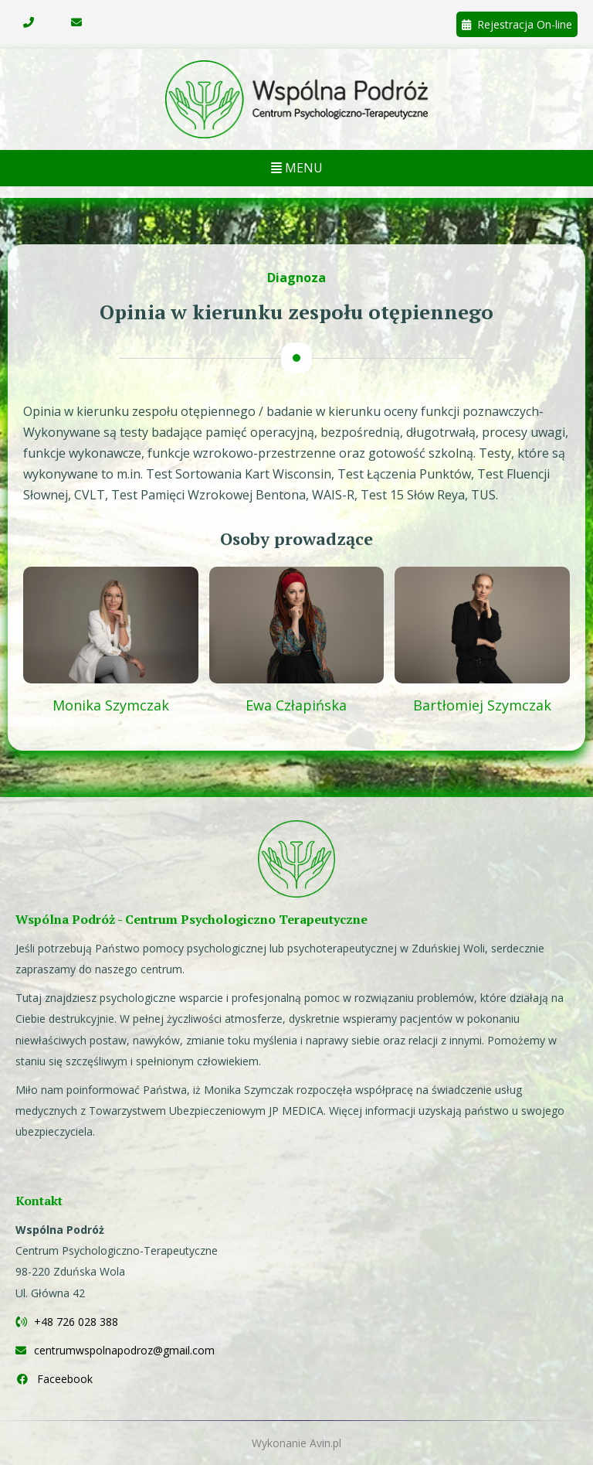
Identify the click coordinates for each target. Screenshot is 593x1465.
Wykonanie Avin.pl (296, 1443)
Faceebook (54, 1378)
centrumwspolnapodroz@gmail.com (115, 1350)
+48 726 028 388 (66, 1321)
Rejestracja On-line (517, 24)
